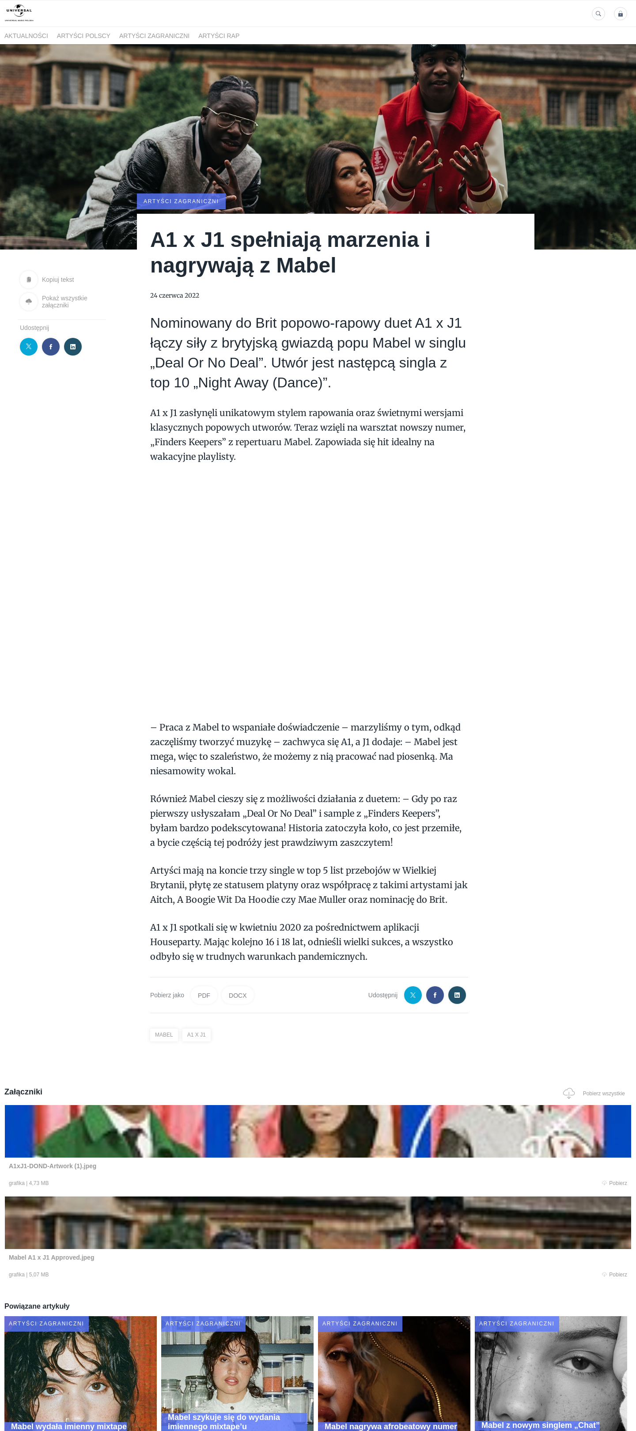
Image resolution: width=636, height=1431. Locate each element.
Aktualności (26, 35)
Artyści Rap (218, 35)
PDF (204, 994)
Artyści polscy (83, 35)
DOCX (237, 994)
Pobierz (138, 1184)
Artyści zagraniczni (154, 35)
